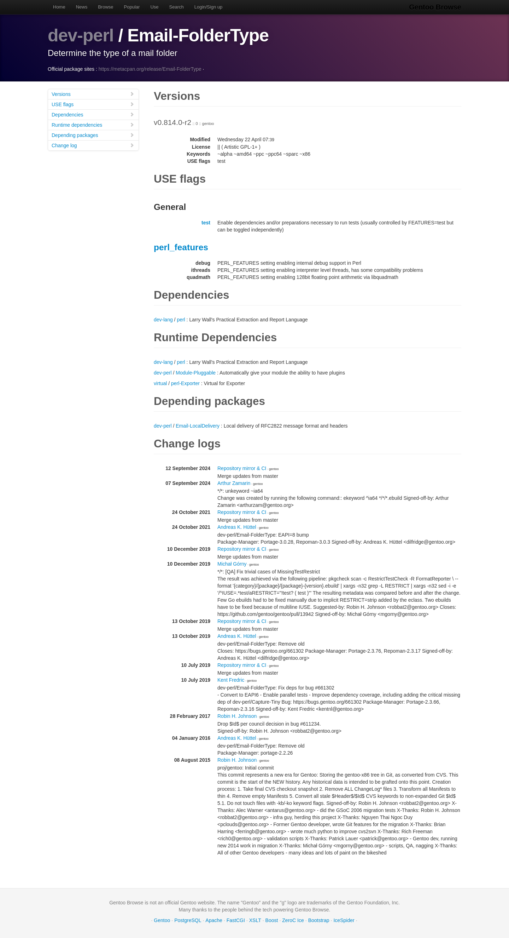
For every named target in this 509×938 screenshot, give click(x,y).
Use (154, 7)
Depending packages (93, 135)
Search (176, 7)
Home (59, 7)
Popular (132, 7)
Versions (93, 94)
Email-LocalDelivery (198, 426)
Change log (93, 145)
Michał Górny (231, 564)
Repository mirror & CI (241, 468)
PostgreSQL (187, 920)
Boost (271, 920)
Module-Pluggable (196, 373)
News (82, 7)
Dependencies (93, 114)
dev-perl (81, 35)
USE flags (93, 104)
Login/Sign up (208, 7)
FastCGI (236, 920)
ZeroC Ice (293, 920)
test (205, 222)
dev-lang (163, 319)
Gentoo (162, 920)
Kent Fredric (230, 680)
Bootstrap (318, 920)
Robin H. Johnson (237, 716)
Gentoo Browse (435, 7)
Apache (213, 920)
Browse (105, 7)
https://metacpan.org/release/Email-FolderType (150, 69)
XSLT (255, 920)
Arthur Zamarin (233, 483)
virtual (160, 383)
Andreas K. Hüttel (236, 527)
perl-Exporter (185, 383)
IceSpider (343, 920)
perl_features (181, 247)
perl (181, 319)
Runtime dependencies (93, 125)
